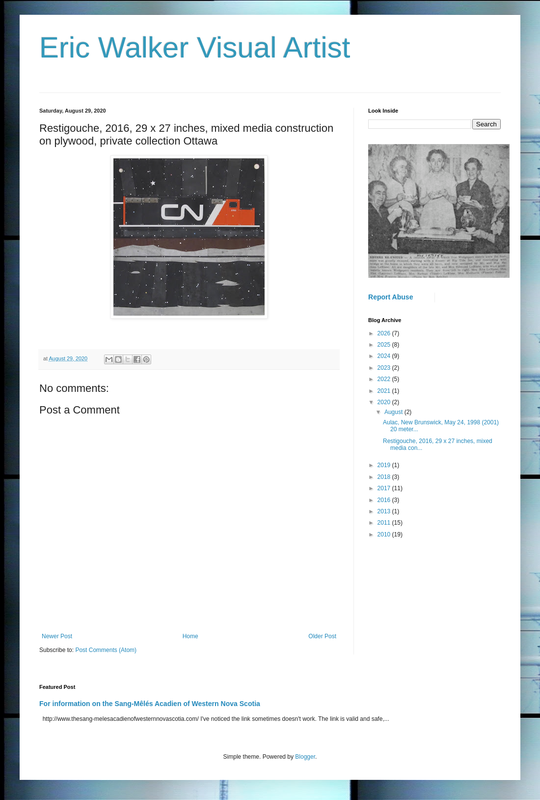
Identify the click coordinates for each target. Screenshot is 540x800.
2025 (385, 344)
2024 (385, 356)
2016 (385, 500)
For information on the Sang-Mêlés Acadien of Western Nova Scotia (149, 704)
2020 (385, 402)
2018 (385, 477)
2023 (385, 367)
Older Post (322, 636)
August (394, 412)
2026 (385, 333)
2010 (385, 534)
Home (190, 636)
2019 (385, 465)
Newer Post (57, 636)
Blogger (305, 756)
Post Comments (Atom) (105, 650)
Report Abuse (390, 297)
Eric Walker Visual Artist (195, 47)
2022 (385, 379)
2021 (385, 390)
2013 (385, 511)
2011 (385, 522)
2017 (385, 488)
